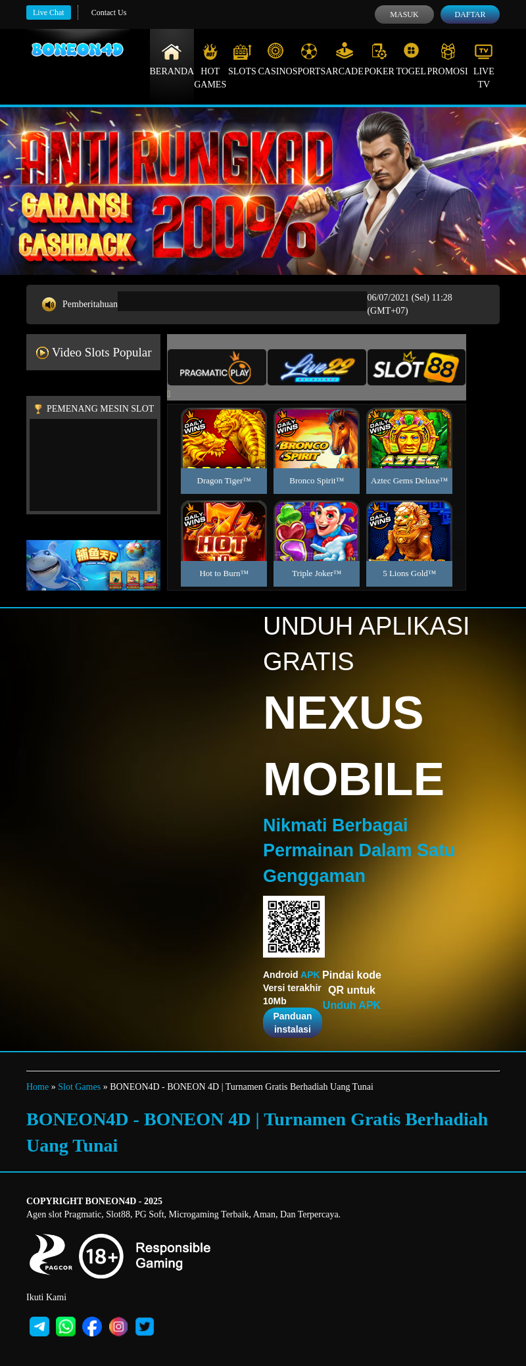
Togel (411, 59)
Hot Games (210, 65)
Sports (309, 59)
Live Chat (48, 12)
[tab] (217, 367)
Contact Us (109, 12)
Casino (275, 59)
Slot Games (79, 1087)
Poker (379, 59)
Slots (242, 59)
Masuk (404, 14)
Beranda (172, 59)
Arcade (344, 59)
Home (37, 1087)
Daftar (469, 14)
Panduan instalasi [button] (292, 1023)
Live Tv (483, 65)
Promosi (447, 59)
